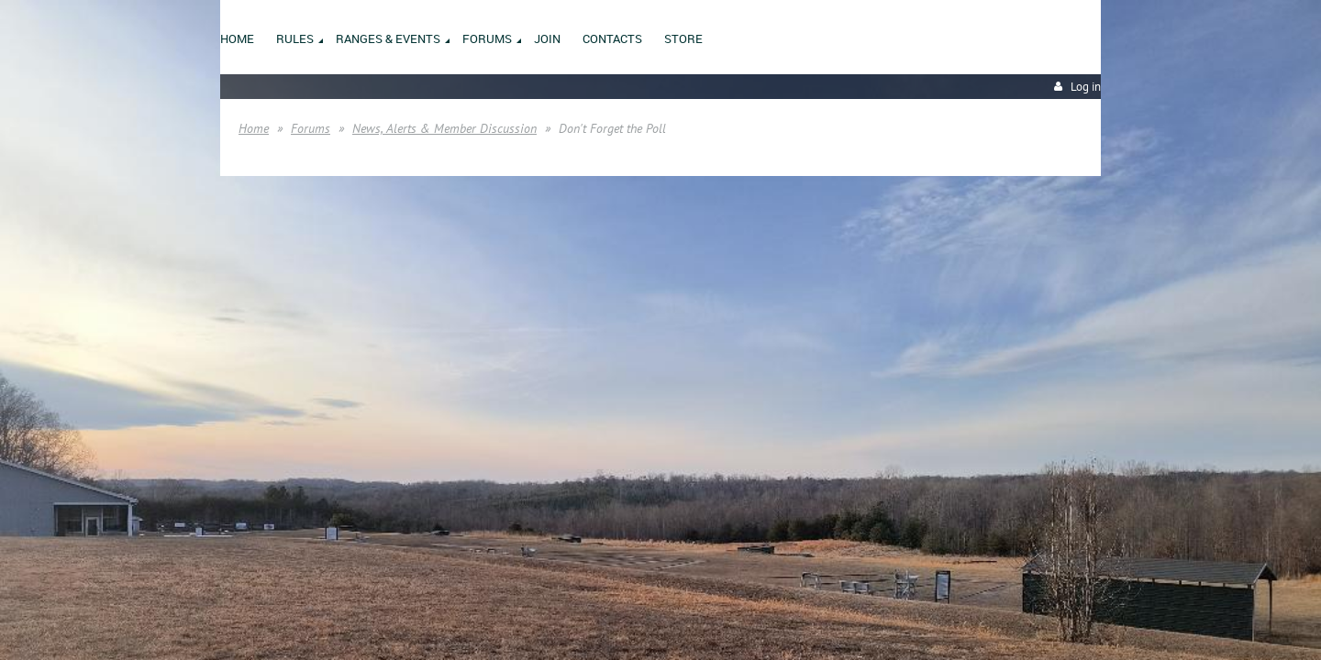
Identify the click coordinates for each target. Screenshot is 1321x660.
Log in (1086, 86)
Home (254, 128)
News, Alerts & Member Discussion (444, 128)
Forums (310, 128)
